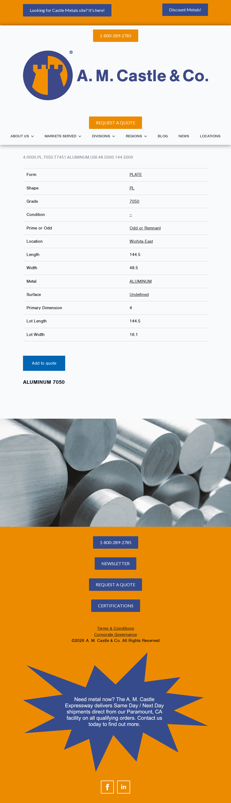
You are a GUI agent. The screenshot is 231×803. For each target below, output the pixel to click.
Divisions (101, 136)
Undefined (139, 294)
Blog (163, 136)
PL (132, 188)
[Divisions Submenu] (115, 136)
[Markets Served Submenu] (81, 136)
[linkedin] (123, 787)
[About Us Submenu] (34, 136)
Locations (210, 136)
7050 (134, 201)
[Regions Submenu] (147, 136)
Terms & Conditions (115, 628)
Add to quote (44, 363)
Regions (134, 136)
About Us (20, 136)
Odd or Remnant (145, 228)
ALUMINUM (141, 281)
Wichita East (141, 241)
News (184, 136)
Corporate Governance (115, 634)
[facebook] (107, 787)
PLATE (136, 174)
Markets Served (60, 136)
